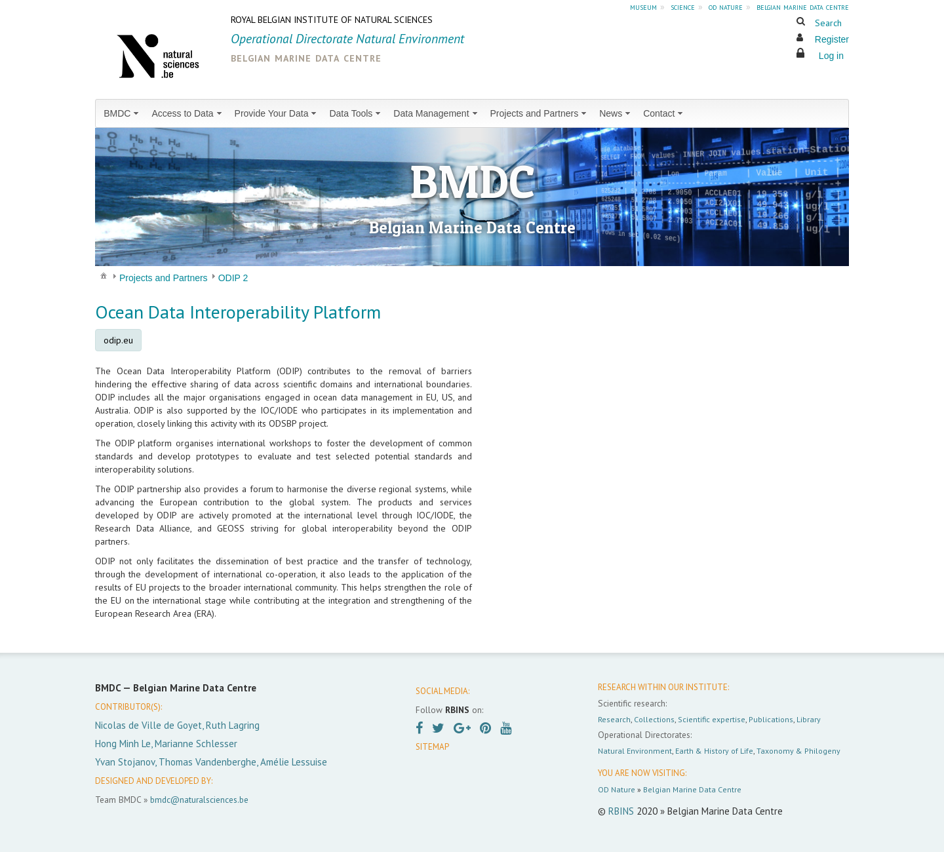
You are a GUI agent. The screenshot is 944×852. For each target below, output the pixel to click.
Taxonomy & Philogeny (798, 751)
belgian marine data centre (803, 6)
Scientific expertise (711, 719)
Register (832, 39)
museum (643, 6)
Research (614, 719)
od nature (726, 6)
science (683, 6)
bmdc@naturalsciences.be (199, 799)
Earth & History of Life (714, 751)
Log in (831, 55)
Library (808, 719)
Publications (771, 719)
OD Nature (616, 789)
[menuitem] (122, 113)
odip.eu (118, 340)
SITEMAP (432, 746)
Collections (654, 719)
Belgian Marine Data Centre (692, 789)
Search (828, 23)
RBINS (621, 811)
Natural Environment (635, 751)
